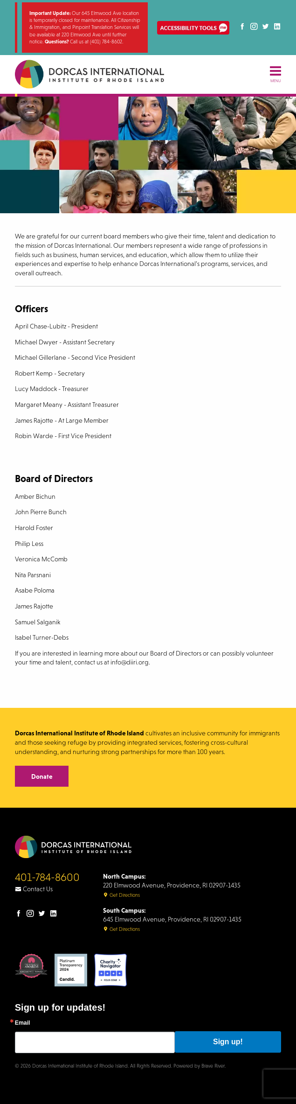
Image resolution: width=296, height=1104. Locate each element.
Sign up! (228, 1042)
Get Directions (121, 895)
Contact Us (34, 889)
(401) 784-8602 (106, 41)
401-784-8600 (47, 877)
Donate (41, 776)
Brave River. (213, 1066)
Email (22, 1023)
